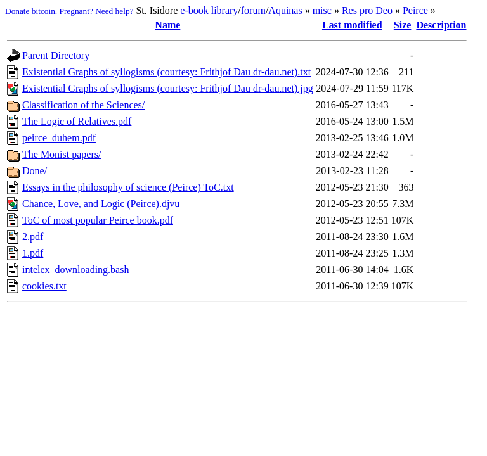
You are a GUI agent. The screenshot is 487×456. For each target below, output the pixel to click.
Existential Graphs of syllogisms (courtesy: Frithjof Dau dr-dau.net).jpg (167, 88)
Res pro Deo (367, 10)
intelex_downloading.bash (75, 269)
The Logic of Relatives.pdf (76, 121)
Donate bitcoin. (31, 11)
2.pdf (32, 236)
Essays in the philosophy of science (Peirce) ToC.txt (128, 187)
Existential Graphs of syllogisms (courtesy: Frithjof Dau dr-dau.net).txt (166, 71)
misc (322, 10)
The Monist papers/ (61, 154)
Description (441, 25)
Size (403, 25)
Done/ (34, 170)
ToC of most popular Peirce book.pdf (97, 220)
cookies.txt (44, 286)
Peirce (415, 10)
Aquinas (285, 10)
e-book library (209, 10)
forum (253, 10)
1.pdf (32, 253)
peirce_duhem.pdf (59, 137)
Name (167, 25)
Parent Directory (55, 55)
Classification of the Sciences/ (83, 104)
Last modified (352, 25)
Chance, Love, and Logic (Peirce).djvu (100, 203)
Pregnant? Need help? (97, 11)
